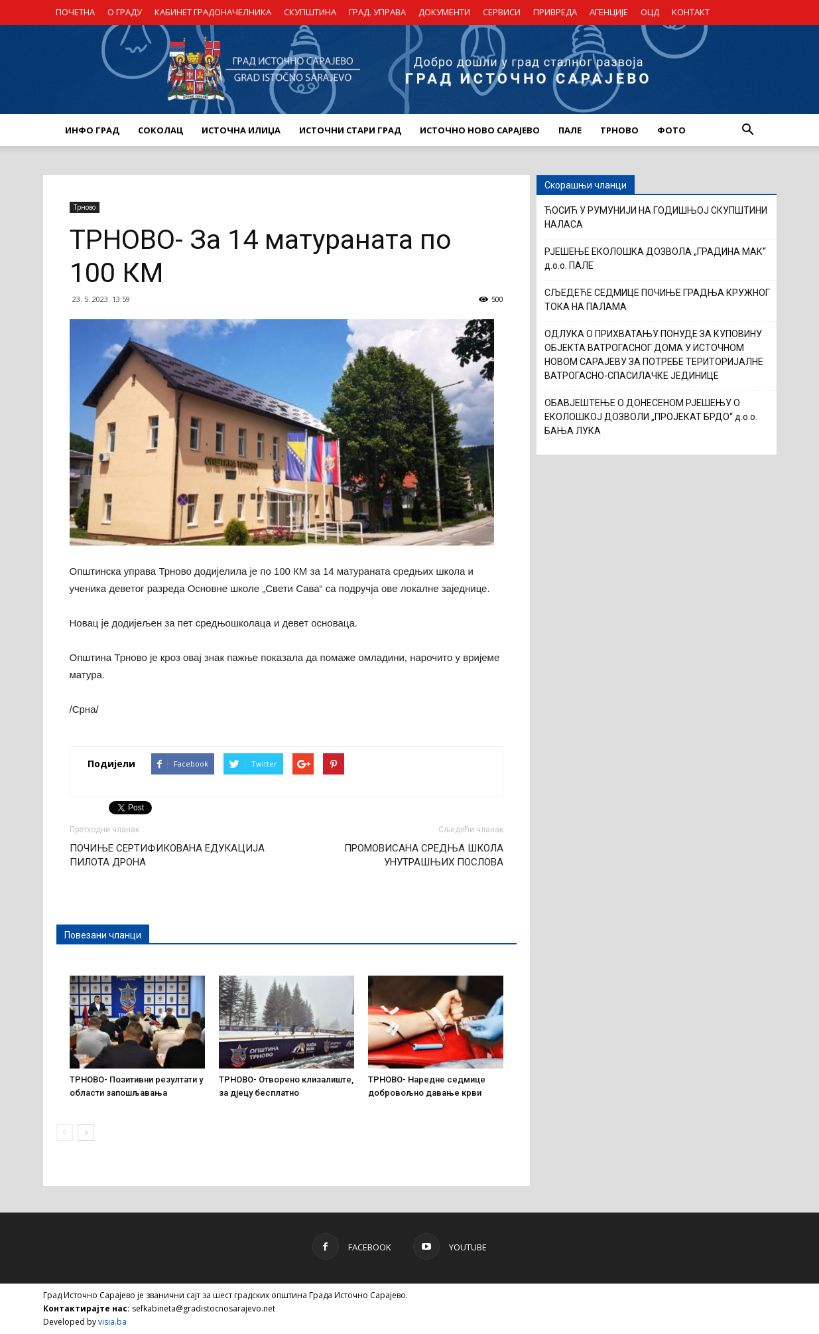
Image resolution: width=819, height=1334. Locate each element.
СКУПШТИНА (310, 12)
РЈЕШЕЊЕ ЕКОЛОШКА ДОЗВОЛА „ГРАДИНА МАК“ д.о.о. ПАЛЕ (655, 258)
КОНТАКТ (691, 12)
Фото (671, 130)
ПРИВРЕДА (555, 12)
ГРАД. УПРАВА (377, 12)
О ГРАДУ (124, 12)
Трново (84, 207)
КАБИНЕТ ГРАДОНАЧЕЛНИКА (213, 12)
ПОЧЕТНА (75, 12)
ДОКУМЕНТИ (444, 12)
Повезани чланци (102, 935)
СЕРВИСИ (502, 12)
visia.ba (112, 1321)
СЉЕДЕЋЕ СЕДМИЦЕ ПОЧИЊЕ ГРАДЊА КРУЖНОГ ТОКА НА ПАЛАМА (657, 299)
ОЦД (650, 12)
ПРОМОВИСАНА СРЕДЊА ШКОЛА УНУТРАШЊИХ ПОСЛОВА (423, 855)
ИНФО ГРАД (92, 130)
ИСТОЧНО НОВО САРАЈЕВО (480, 130)
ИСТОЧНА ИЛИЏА (241, 130)
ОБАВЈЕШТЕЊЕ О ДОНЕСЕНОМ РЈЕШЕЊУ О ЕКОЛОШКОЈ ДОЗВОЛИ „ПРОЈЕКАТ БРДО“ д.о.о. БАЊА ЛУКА (650, 417)
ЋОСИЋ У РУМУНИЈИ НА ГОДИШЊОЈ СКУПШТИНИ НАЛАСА (655, 217)
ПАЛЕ (570, 130)
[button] (748, 130)
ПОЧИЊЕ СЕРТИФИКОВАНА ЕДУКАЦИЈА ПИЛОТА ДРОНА (167, 855)
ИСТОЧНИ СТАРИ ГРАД (350, 130)
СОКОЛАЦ (160, 130)
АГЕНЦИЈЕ (609, 12)
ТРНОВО (619, 130)
